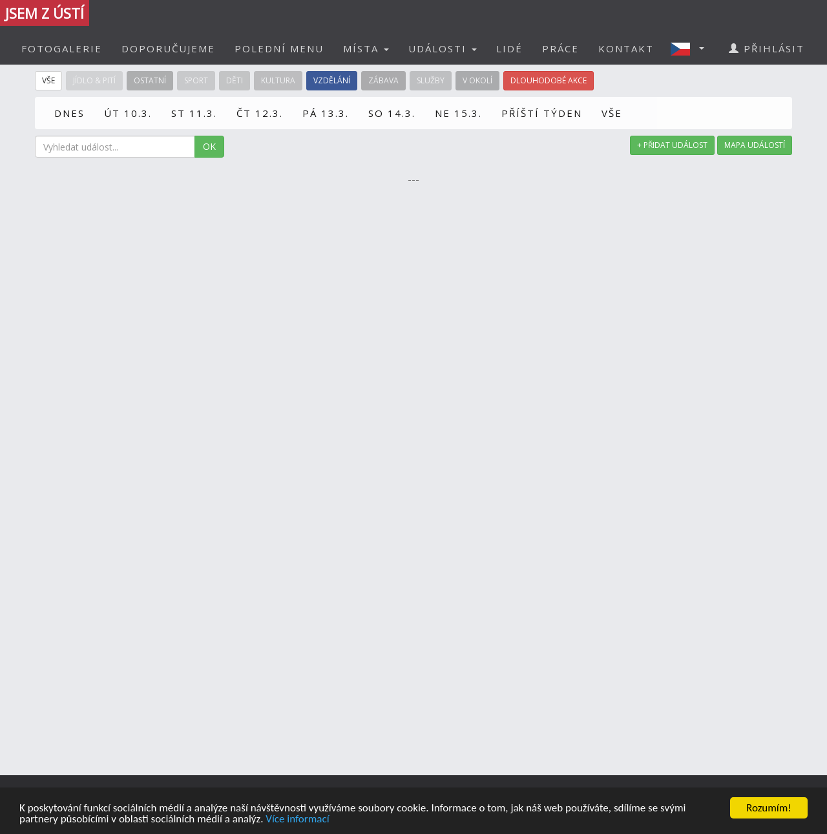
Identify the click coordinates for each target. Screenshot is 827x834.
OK (209, 146)
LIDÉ (509, 48)
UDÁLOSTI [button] (442, 48)
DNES (69, 113)
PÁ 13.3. (325, 113)
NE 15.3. (458, 113)
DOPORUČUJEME (168, 48)
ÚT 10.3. (128, 113)
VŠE (612, 113)
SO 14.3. (391, 113)
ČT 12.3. (259, 113)
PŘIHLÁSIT (766, 48)
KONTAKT (626, 48)
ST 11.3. (194, 113)
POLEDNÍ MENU (279, 48)
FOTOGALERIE (61, 48)
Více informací (297, 819)
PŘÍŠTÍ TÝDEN (541, 113)
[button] (691, 48)
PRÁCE (560, 48)
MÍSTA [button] (366, 48)
